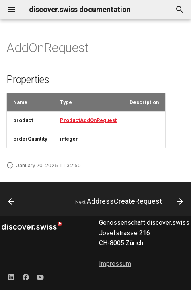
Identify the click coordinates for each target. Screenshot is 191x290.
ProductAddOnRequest (88, 120)
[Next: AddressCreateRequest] (128, 201)
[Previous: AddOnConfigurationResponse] (11, 201)
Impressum (115, 263)
